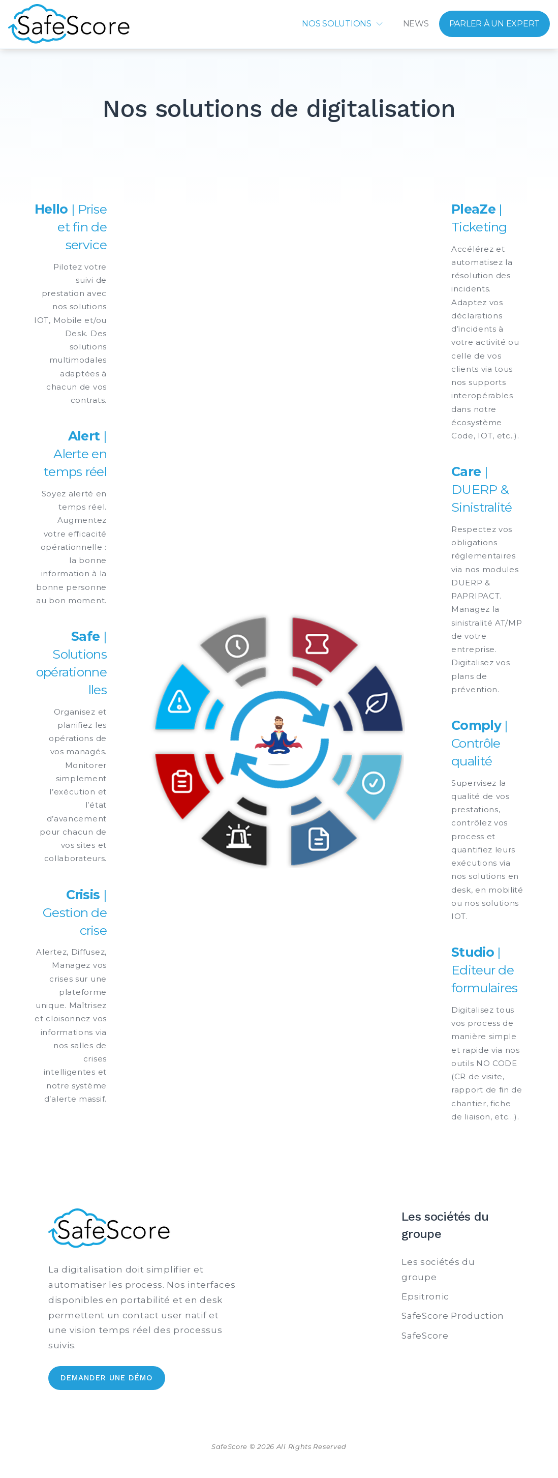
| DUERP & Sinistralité (481, 489)
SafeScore (424, 1336)
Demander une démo (106, 1377)
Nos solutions (336, 23)
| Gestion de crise (75, 912)
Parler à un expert (494, 23)
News (416, 23)
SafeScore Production (452, 1316)
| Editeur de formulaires (484, 969)
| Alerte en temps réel (75, 453)
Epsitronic (425, 1296)
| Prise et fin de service (71, 226)
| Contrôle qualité (479, 743)
